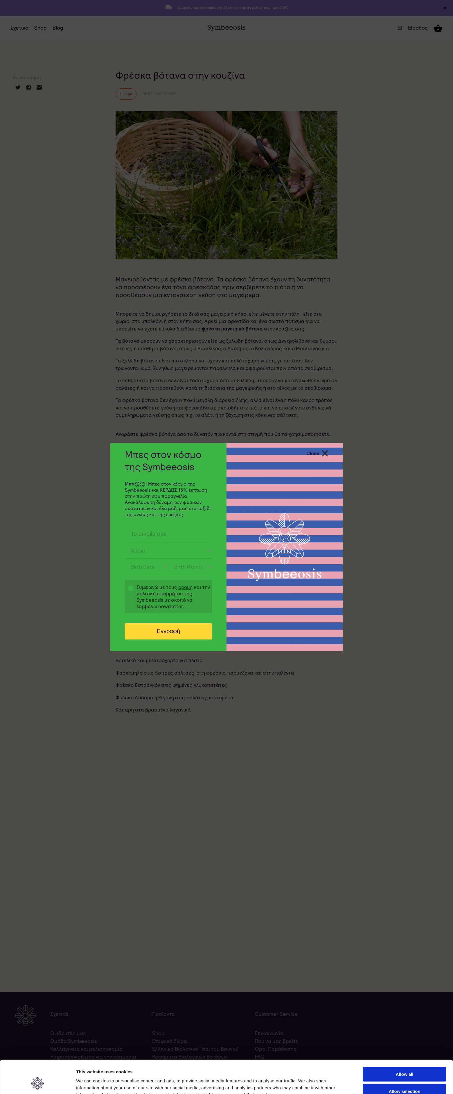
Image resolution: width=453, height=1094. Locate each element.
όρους (185, 587)
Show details (304, 1082)
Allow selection (404, 1060)
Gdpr (128, 597)
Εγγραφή (168, 631)
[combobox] (168, 550)
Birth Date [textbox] (143, 566)
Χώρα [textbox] (138, 550)
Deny (404, 1077)
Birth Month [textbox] (188, 566)
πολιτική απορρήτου (159, 593)
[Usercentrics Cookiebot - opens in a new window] (37, 1082)
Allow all (405, 1043)
